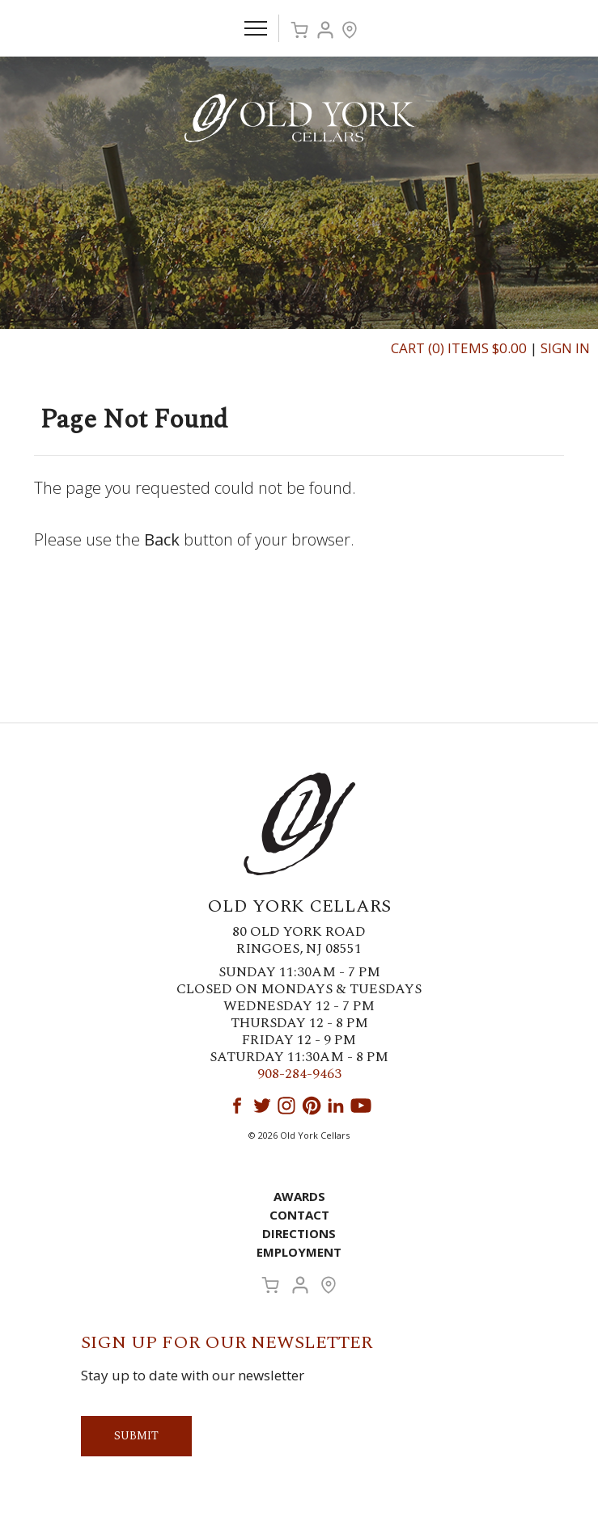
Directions (299, 1233)
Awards (299, 1196)
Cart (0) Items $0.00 (459, 348)
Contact (299, 1215)
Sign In (565, 348)
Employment (299, 1252)
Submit (136, 1435)
